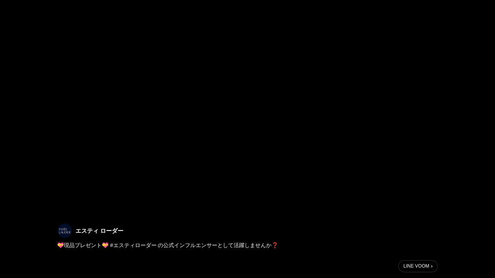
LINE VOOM (416, 266)
